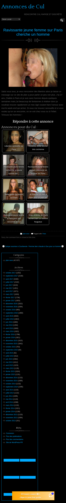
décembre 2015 (11, 341)
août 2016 (9, 316)
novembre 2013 (11, 418)
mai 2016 (9, 325)
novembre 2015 (11, 344)
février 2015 (10, 371)
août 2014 (9, 390)
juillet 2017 (10, 282)
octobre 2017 (10, 273)
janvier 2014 (10, 411)
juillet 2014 (10, 393)
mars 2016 (10, 331)
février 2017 (10, 297)
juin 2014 (9, 396)
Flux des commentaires (14, 439)
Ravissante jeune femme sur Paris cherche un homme (33, 32)
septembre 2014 (12, 387)
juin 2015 (9, 359)
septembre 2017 (12, 276)
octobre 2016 (10, 310)
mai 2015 (9, 362)
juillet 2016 (10, 319)
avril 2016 (9, 328)
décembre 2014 (11, 378)
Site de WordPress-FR (14, 442)
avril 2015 (9, 365)
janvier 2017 (10, 301)
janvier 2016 (10, 337)
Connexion (10, 433)
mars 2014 (10, 405)
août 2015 (9, 353)
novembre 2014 (11, 381)
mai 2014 (9, 399)
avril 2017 (9, 291)
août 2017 (9, 279)
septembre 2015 (12, 350)
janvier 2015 (10, 374)
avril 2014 (9, 402)
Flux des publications (14, 436)
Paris (44, 233)
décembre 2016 (11, 304)
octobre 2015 (10, 347)
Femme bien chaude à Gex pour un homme (46, 246)
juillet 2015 (10, 356)
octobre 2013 (10, 421)
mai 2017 (9, 288)
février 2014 (10, 408)
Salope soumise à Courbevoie (14, 246)
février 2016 (10, 334)
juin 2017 (9, 285)
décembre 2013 (11, 415)
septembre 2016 (12, 313)
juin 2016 (9, 322)
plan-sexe (26, 233)
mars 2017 (10, 294)
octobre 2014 (10, 384)
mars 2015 (10, 368)
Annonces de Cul (22, 7)
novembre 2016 (11, 307)
